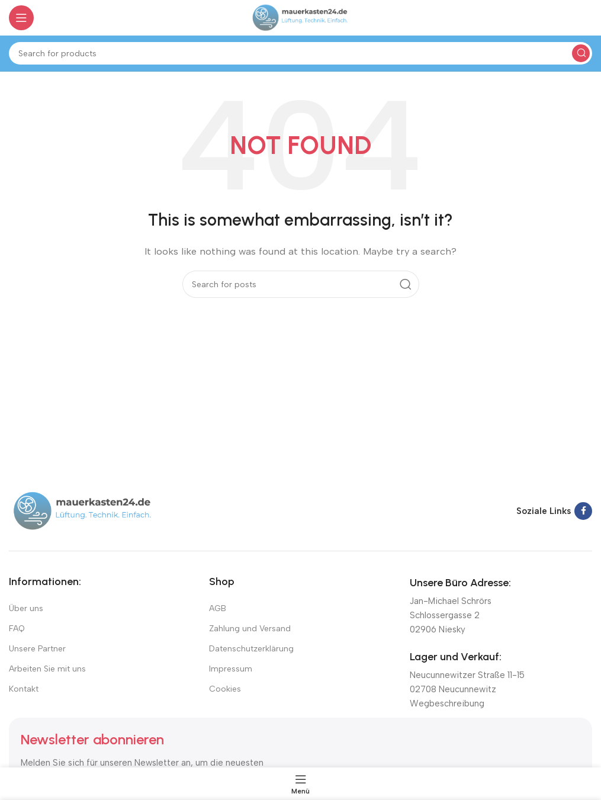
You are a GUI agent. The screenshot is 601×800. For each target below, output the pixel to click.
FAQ (17, 629)
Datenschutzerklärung (251, 649)
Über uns (26, 608)
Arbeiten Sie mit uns (47, 669)
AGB (217, 608)
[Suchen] (300, 53)
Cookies (225, 689)
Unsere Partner (37, 649)
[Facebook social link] (583, 511)
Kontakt (23, 689)
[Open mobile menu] (21, 18)
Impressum (230, 669)
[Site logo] (300, 17)
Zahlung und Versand (250, 629)
